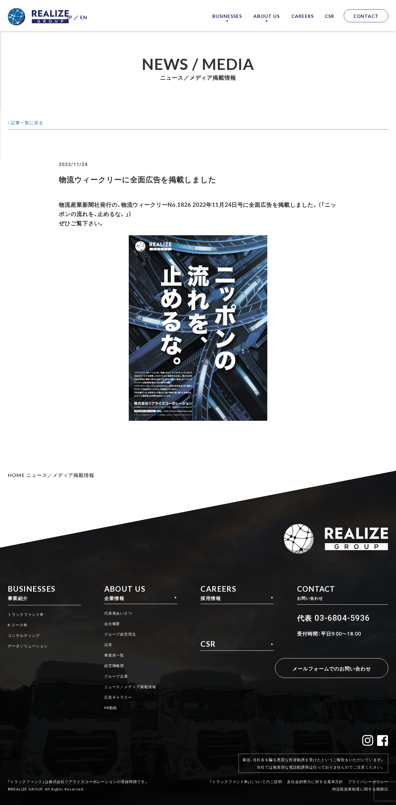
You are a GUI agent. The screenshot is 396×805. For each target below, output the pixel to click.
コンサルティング (26, 635)
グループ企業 (116, 676)
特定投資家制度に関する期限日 (360, 784)
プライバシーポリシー (368, 776)
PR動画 (110, 706)
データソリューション (31, 645)
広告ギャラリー (118, 696)
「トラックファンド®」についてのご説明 (246, 776)
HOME (16, 474)
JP (82, 15)
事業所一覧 (113, 655)
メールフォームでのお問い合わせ (327, 668)
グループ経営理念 (120, 635)
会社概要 (111, 625)
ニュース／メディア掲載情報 (60, 474)
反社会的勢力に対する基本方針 (315, 776)
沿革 (106, 645)
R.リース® (19, 625)
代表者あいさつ (118, 614)
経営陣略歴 (113, 665)
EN (96, 15)
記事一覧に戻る (30, 122)
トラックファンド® (28, 614)
